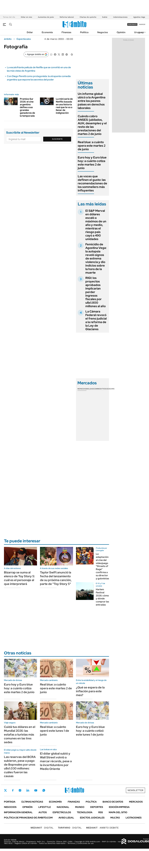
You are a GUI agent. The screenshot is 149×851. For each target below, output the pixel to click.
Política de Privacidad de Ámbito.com (28, 817)
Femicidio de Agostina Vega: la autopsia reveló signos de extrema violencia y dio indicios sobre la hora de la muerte (96, 258)
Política (84, 32)
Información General (18, 812)
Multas (115, 817)
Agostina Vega (139, 17)
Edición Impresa (119, 807)
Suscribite (57, 139)
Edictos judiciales (92, 817)
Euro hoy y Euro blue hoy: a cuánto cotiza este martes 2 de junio (92, 163)
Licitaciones (134, 817)
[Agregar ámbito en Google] (36, 54)
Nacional (63, 807)
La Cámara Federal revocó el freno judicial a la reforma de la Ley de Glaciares (96, 320)
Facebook (13, 790)
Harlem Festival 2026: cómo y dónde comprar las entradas (102, 597)
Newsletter (135, 790)
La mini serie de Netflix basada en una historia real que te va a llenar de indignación (64, 106)
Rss (100, 812)
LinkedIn (27, 790)
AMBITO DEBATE (102, 827)
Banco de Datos (113, 801)
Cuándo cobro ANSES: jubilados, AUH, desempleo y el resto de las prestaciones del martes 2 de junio (92, 125)
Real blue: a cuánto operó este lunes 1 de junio (54, 730)
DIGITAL (42, 827)
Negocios (102, 32)
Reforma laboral (67, 17)
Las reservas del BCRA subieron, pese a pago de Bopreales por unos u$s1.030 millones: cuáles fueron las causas (20, 766)
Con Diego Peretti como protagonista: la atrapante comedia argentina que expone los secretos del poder (39, 78)
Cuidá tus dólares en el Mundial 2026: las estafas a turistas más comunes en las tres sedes (19, 734)
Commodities (99, 389)
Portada (9, 801)
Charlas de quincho (88, 17)
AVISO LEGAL (66, 817)
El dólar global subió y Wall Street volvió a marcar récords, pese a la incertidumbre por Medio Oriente (56, 761)
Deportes (96, 807)
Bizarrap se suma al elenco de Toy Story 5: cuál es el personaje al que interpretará (19, 578)
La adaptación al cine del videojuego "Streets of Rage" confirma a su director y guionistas (102, 566)
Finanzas (66, 32)
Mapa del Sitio (118, 812)
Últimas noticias (32, 801)
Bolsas (89, 389)
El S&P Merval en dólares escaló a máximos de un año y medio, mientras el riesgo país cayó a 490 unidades (95, 225)
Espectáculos (24, 39)
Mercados (136, 801)
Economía (47, 32)
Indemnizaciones (120, 17)
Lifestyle (44, 807)
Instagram (20, 790)
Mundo (79, 807)
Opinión (121, 32)
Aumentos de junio (46, 17)
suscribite (132, 24)
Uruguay (139, 32)
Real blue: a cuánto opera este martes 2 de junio (91, 145)
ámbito (8, 39)
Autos (42, 812)
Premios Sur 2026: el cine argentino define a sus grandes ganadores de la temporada (27, 107)
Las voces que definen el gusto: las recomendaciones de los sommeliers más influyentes (92, 183)
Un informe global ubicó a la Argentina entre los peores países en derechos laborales (91, 101)
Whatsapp (43, 790)
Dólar (30, 32)
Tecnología (84, 812)
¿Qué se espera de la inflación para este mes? (90, 691)
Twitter (5, 790)
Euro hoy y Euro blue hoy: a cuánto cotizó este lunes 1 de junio (90, 730)
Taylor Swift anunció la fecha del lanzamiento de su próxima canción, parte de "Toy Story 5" (56, 578)
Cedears (110, 389)
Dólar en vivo (26, 17)
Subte (104, 17)
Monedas (81, 389)
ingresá (142, 24)
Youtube (35, 790)
